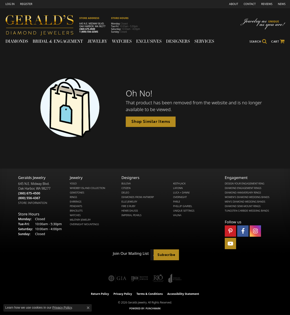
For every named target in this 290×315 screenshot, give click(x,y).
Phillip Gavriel (182, 206)
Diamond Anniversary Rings (243, 192)
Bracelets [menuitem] (76, 210)
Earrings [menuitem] (75, 201)
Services (204, 41)
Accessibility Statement (183, 294)
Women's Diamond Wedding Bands (247, 197)
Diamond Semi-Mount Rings (243, 206)
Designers (178, 41)
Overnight (180, 197)
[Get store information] (32, 203)
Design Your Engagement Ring (244, 183)
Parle (176, 201)
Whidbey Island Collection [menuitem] (87, 188)
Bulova (126, 183)
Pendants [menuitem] (76, 206)
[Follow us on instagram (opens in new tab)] (255, 231)
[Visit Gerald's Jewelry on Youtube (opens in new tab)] (230, 243)
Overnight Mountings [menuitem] (84, 224)
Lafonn (178, 188)
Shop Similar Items (150, 121)
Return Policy (100, 294)
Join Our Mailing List (131, 253)
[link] (25, 4)
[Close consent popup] (88, 307)
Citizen (125, 188)
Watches (122, 41)
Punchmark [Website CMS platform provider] (153, 308)
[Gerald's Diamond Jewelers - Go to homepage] (42, 26)
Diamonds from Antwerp (137, 197)
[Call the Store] (29, 193)
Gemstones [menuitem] (77, 192)
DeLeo (125, 192)
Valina (177, 215)
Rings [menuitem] (73, 197)
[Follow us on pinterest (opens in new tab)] (230, 231)
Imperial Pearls (131, 215)
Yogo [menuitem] (73, 183)
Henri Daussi (129, 210)
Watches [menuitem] (75, 215)
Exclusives (149, 41)
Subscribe (166, 255)
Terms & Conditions (150, 294)
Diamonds (16, 41)
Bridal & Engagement (58, 41)
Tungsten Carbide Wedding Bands (247, 210)
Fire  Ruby (128, 206)
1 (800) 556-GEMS (88, 31)
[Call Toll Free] (29, 198)
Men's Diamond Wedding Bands (245, 201)
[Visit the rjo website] (158, 278)
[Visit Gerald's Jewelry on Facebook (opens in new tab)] (243, 231)
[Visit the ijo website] (139, 278)
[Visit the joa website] (174, 278)
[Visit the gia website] (117, 278)
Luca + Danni (181, 192)
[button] (9, 4)
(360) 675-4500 (87, 29)
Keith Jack (179, 183)
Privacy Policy (123, 294)
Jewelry (97, 41)
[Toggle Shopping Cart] (278, 41)
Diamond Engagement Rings (243, 188)
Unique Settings (183, 210)
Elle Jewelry (129, 201)
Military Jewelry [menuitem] (80, 219)
